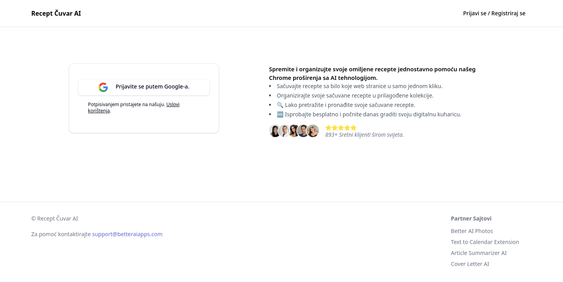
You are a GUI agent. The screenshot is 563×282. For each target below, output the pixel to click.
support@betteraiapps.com (127, 234)
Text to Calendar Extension (485, 242)
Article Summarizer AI (479, 253)
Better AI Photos (472, 231)
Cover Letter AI (470, 264)
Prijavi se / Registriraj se (494, 13)
